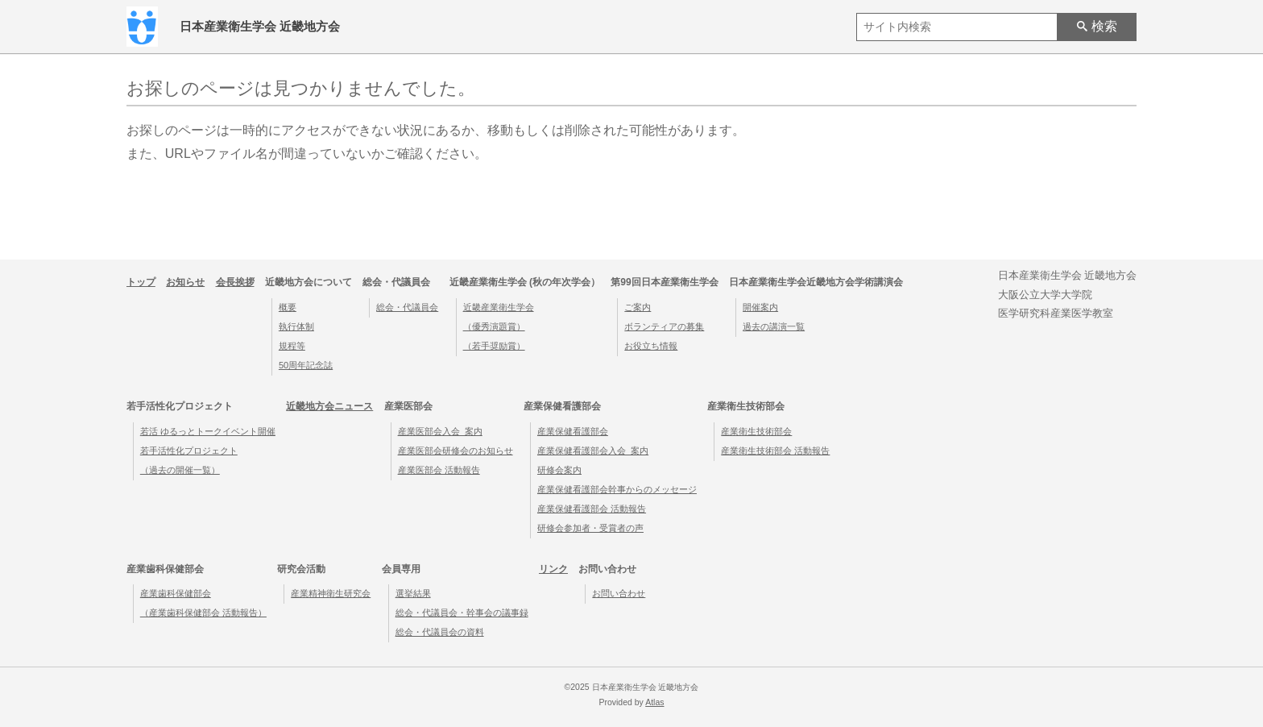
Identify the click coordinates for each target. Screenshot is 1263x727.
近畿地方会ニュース (329, 406)
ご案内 (637, 307)
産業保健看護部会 (572, 431)
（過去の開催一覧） (180, 470)
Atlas (654, 702)
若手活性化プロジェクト (189, 450)
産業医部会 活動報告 (439, 470)
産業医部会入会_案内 (440, 431)
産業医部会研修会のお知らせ (455, 450)
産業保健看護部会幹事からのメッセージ (617, 489)
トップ (140, 282)
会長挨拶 (235, 282)
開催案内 (760, 307)
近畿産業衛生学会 (498, 307)
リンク (553, 569)
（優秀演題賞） (494, 326)
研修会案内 (559, 470)
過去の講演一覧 (774, 326)
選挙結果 (413, 593)
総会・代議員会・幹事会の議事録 (461, 612)
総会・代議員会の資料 (439, 632)
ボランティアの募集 (664, 326)
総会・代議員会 (407, 307)
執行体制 (296, 326)
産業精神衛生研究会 (331, 593)
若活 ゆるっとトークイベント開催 (207, 431)
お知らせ (185, 282)
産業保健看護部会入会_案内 (592, 450)
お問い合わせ (618, 593)
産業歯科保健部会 (175, 593)
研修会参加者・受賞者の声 (590, 528)
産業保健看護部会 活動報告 (591, 508)
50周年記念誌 (306, 365)
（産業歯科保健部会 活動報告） (203, 612)
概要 (287, 307)
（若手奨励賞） (494, 346)
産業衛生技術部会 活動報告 (775, 450)
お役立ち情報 (650, 346)
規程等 (292, 346)
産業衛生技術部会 (756, 431)
